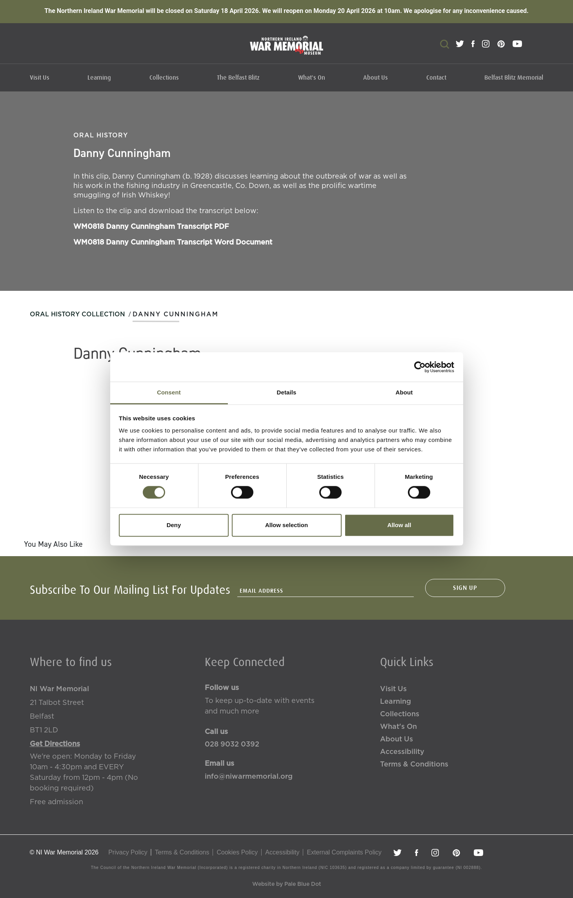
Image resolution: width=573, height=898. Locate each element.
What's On (311, 77)
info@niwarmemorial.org (249, 776)
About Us (375, 77)
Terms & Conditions (414, 764)
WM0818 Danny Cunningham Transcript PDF (151, 219)
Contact (436, 77)
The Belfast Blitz (238, 77)
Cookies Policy (237, 852)
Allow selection (286, 525)
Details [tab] (287, 392)
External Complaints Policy (344, 852)
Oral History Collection (77, 314)
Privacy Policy (127, 852)
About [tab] (404, 392)
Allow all (399, 525)
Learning (99, 77)
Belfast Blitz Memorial (513, 77)
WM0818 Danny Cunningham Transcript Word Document (172, 234)
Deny (174, 525)
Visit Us (39, 77)
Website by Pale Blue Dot (286, 884)
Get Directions (55, 744)
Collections (164, 77)
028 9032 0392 (232, 744)
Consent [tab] (169, 392)
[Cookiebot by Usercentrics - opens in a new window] (420, 367)
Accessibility (402, 752)
